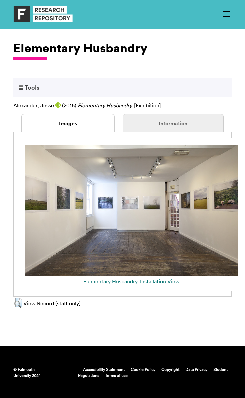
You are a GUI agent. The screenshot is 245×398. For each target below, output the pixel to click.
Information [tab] (173, 123)
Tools (29, 87)
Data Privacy (196, 369)
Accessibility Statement (104, 369)
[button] (18, 303)
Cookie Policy (143, 369)
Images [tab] (68, 123)
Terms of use (116, 375)
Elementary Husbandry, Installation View (131, 281)
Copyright (170, 369)
